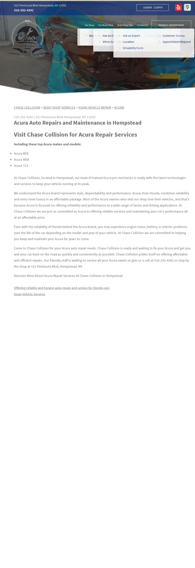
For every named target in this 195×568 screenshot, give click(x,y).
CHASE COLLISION (27, 109)
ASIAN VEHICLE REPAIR (94, 109)
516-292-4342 (24, 11)
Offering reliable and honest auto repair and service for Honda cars (61, 289)
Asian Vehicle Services (29, 295)
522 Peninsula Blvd (49, 118)
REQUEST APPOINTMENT (171, 25)
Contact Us (142, 25)
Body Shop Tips (125, 25)
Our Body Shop (105, 25)
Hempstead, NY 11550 (79, 118)
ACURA (119, 109)
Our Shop (89, 25)
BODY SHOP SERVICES (59, 109)
